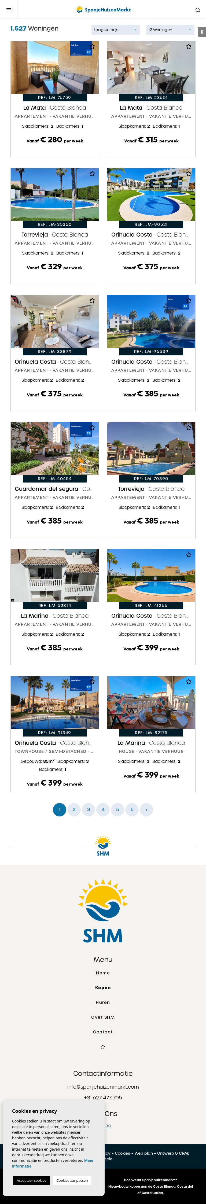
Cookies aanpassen (72, 1180)
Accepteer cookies (31, 1180)
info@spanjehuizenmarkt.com (103, 1087)
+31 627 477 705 (103, 1098)
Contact (103, 1032)
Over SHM (103, 1017)
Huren (103, 1002)
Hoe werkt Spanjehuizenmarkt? (150, 1180)
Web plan (144, 1153)
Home (103, 973)
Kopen (103, 988)
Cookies (122, 1153)
